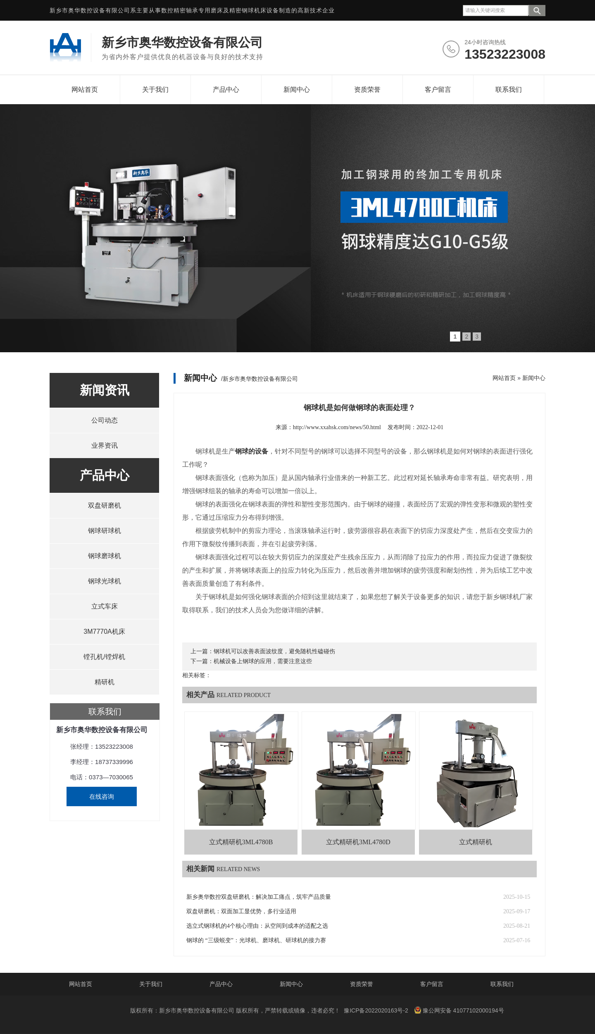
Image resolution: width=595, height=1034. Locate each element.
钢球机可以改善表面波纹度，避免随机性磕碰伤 (274, 651)
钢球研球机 (104, 530)
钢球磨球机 (104, 555)
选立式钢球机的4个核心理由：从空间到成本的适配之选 (257, 926)
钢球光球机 (104, 581)
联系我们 (508, 89)
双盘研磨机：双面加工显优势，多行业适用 (241, 911)
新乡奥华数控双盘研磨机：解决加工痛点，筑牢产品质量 (258, 897)
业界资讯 (104, 445)
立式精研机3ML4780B (241, 841)
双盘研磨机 (104, 505)
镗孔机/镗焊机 (104, 656)
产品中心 (226, 89)
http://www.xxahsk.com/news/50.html (337, 427)
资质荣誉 (367, 89)
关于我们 (155, 89)
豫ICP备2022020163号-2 (376, 1010)
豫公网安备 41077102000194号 (459, 1010)
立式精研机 (475, 841)
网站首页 (84, 89)
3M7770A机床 (104, 631)
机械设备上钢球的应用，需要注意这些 (263, 661)
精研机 (104, 681)
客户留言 (438, 89)
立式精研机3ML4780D (358, 841)
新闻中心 (296, 89)
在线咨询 (101, 796)
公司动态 (104, 420)
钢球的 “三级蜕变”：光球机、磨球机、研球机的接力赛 (256, 940)
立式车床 (104, 606)
